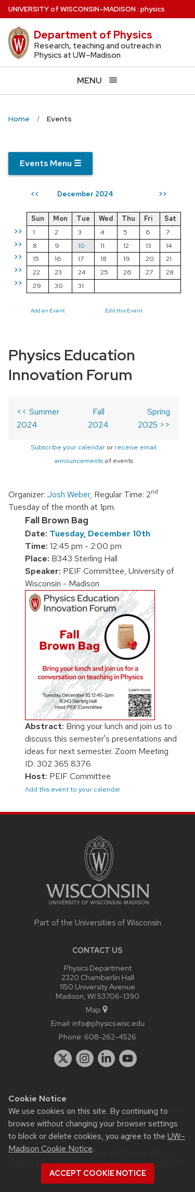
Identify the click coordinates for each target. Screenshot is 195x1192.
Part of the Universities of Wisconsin (97, 923)
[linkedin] (106, 1059)
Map (97, 1009)
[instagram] (85, 1059)
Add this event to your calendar (73, 789)
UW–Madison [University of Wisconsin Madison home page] (72, 9)
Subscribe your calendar (68, 447)
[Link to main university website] (98, 906)
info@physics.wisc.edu (108, 1023)
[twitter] (63, 1059)
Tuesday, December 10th (99, 533)
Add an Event (48, 310)
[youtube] (128, 1059)
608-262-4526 (110, 1037)
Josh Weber (68, 494)
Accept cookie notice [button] (97, 1173)
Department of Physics (93, 35)
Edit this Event (123, 310)
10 (81, 245)
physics (152, 9)
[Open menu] (97, 80)
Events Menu (50, 163)
